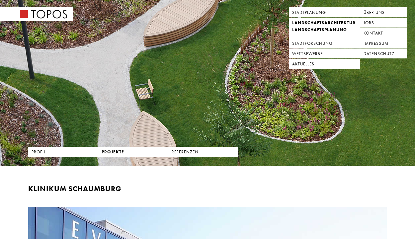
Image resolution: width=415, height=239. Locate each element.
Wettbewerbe (307, 53)
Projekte (113, 152)
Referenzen (185, 152)
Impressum (376, 43)
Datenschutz (379, 53)
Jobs (369, 23)
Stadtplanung (309, 12)
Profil (39, 152)
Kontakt (373, 33)
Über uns (374, 12)
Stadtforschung (312, 43)
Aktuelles (303, 64)
